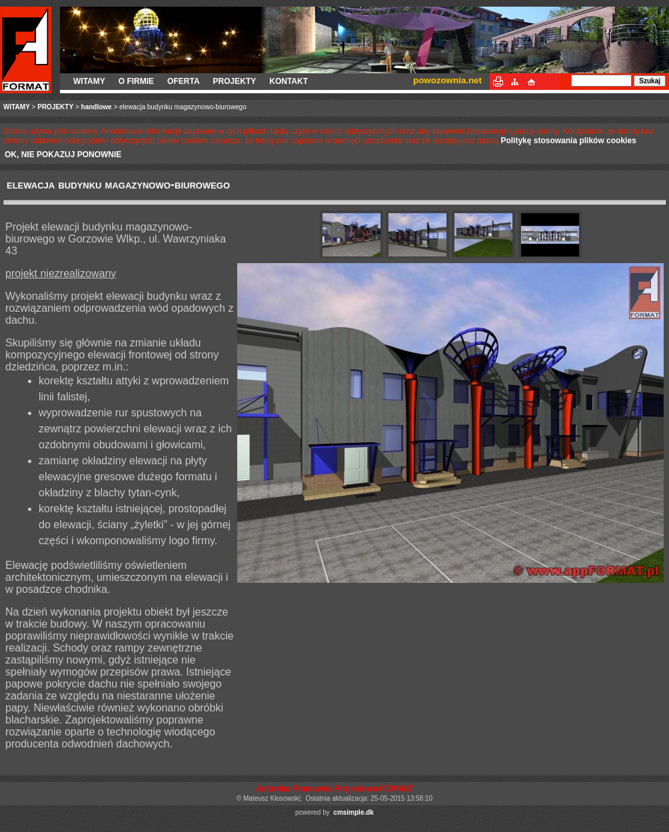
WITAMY (89, 81)
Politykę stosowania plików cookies (568, 140)
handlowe (96, 107)
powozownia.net (447, 80)
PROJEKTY (235, 81)
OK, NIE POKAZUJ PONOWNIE (63, 154)
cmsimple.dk (353, 812)
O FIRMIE (136, 81)
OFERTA (183, 81)
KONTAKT (288, 81)
